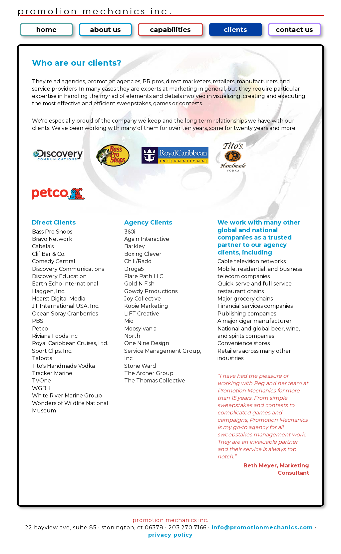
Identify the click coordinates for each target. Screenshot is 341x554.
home (46, 30)
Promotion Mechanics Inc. (170, 10)
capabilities (170, 30)
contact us (294, 30)
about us (105, 30)
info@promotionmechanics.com (262, 527)
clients (235, 30)
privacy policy (170, 535)
